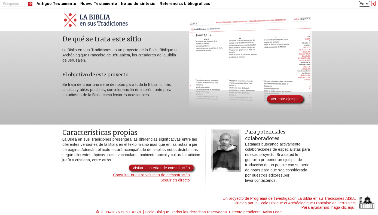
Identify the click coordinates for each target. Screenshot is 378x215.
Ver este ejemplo (285, 99)
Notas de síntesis (138, 3)
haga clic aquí (343, 207)
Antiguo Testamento (56, 3)
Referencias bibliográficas (185, 3)
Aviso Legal (272, 212)
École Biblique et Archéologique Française (295, 203)
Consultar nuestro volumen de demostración (151, 175)
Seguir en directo (175, 180)
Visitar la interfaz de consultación (161, 168)
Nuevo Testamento (98, 3)
